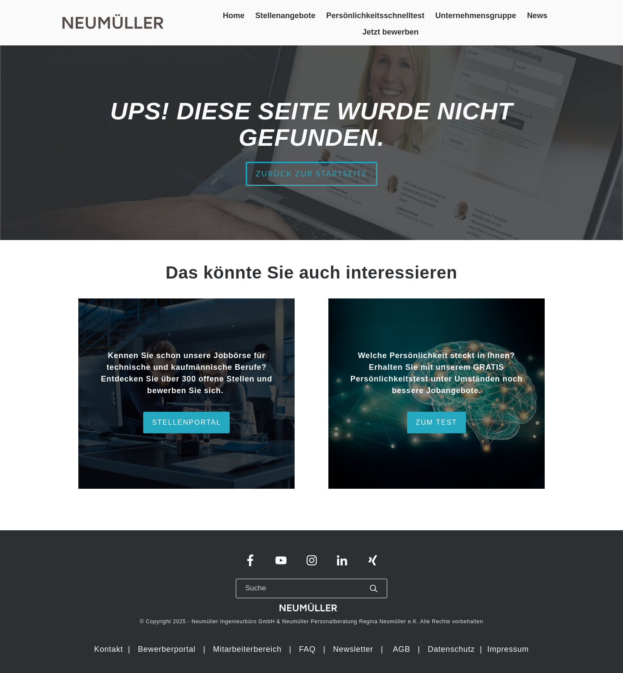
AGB (401, 649)
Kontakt (108, 649)
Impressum (508, 649)
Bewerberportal (167, 649)
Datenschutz (453, 649)
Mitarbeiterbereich (248, 649)
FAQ (307, 649)
